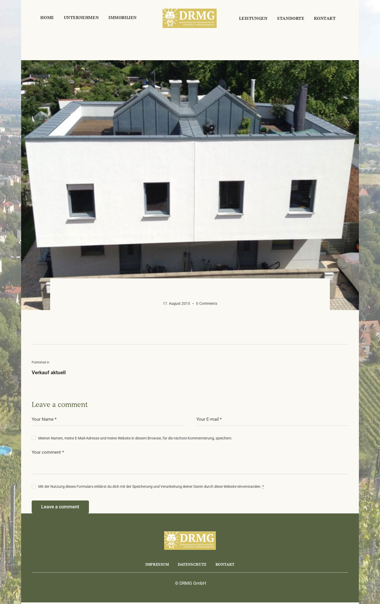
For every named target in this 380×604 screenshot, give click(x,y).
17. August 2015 (176, 303)
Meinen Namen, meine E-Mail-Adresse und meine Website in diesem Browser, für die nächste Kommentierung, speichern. (135, 438)
